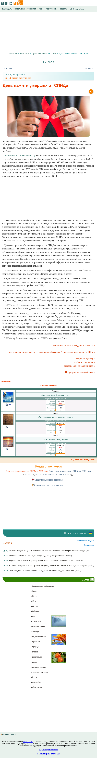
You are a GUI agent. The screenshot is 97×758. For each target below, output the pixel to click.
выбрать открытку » (85, 358)
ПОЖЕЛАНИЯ (19, 9)
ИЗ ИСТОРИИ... (50, 9)
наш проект (28, 742)
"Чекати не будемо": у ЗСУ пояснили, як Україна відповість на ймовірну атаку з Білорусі (47, 551)
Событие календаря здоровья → (48, 480)
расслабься (36, 657)
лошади (35, 631)
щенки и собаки (38, 667)
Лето (33, 601)
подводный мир (38, 636)
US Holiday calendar (77, 9)
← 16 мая (7, 68)
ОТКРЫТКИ (31, 9)
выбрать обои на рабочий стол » (79, 366)
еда (33, 616)
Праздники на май (40, 53)
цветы (34, 662)
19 (60, 410)
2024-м (51, 474)
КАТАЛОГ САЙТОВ (9, 735)
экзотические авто (39, 672)
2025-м (43, 474)
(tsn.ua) (89, 551)
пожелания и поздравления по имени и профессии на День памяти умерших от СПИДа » (52, 352)
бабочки (35, 611)
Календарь (24, 53)
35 (60, 454)
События (13, 53)
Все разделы (89, 545)
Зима (34, 591)
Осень (34, 606)
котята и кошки (38, 626)
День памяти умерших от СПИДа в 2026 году (27, 471)
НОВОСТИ (63, 9)
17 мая (53, 53)
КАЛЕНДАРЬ (6, 9)
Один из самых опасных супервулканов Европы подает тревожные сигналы (41, 560)
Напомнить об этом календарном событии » (74, 345)
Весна (34, 596)
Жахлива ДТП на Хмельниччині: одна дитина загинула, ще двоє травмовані (41, 570)
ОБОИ (40, 9)
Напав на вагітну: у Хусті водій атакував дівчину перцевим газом (37, 556)
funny (34, 677)
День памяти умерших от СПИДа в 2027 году (70, 471)
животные (36, 621)
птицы (34, 652)
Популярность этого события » (80, 372)
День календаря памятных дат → (48, 485)
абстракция (36, 687)
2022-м (66, 474)
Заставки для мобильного (42, 586)
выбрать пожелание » (84, 362)
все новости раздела (85, 541)
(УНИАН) (79, 560)
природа (35, 647)
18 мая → (89, 68)
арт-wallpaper (37, 682)
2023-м (58, 474)
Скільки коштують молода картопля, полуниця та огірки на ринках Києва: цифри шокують (48, 565)
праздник (35, 642)
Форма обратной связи (48, 750)
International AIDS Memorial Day (19, 155)
